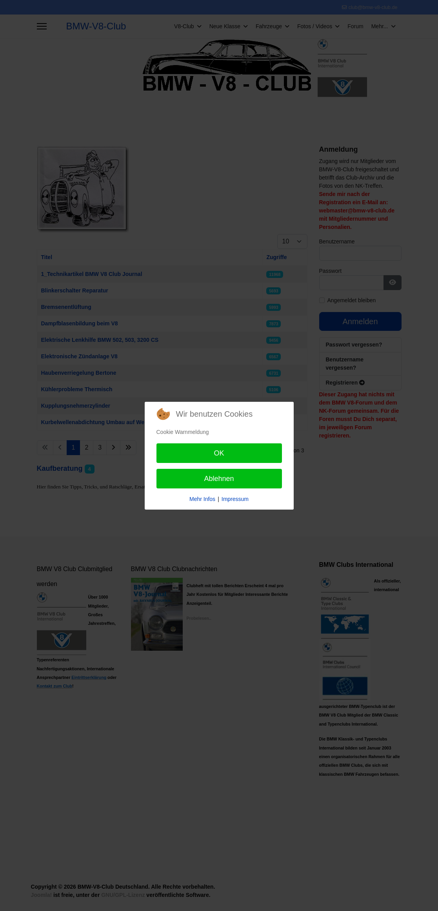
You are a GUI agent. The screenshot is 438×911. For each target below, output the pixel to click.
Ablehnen (219, 479)
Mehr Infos (202, 499)
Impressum (235, 499)
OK (219, 453)
